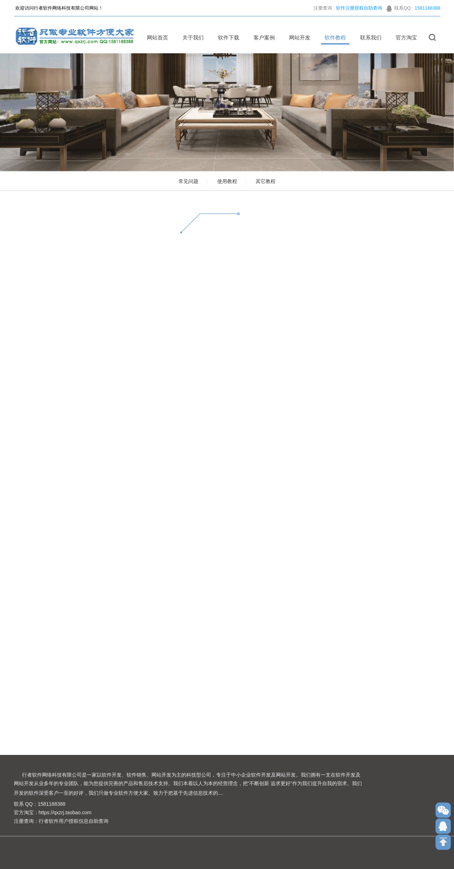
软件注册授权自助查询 (359, 10)
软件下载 (226, 37)
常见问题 (188, 181)
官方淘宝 (404, 37)
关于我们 (190, 37)
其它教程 (266, 181)
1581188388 (427, 10)
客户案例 (261, 37)
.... (221, 793)
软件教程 (332, 37)
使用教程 (227, 181)
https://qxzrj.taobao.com (65, 812)
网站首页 (155, 37)
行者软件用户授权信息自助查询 (73, 821)
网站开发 (297, 37)
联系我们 (368, 37)
